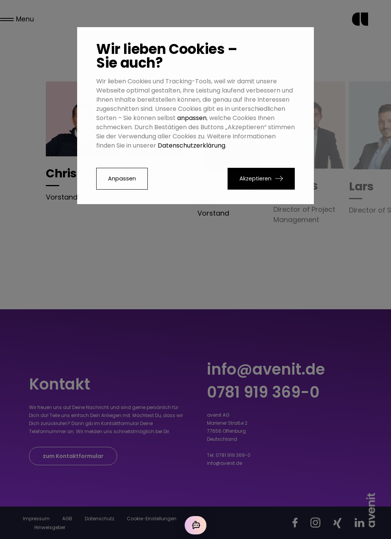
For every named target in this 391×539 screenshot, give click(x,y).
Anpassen (122, 178)
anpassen (192, 118)
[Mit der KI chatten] (195, 525)
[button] (261, 179)
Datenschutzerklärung (191, 145)
